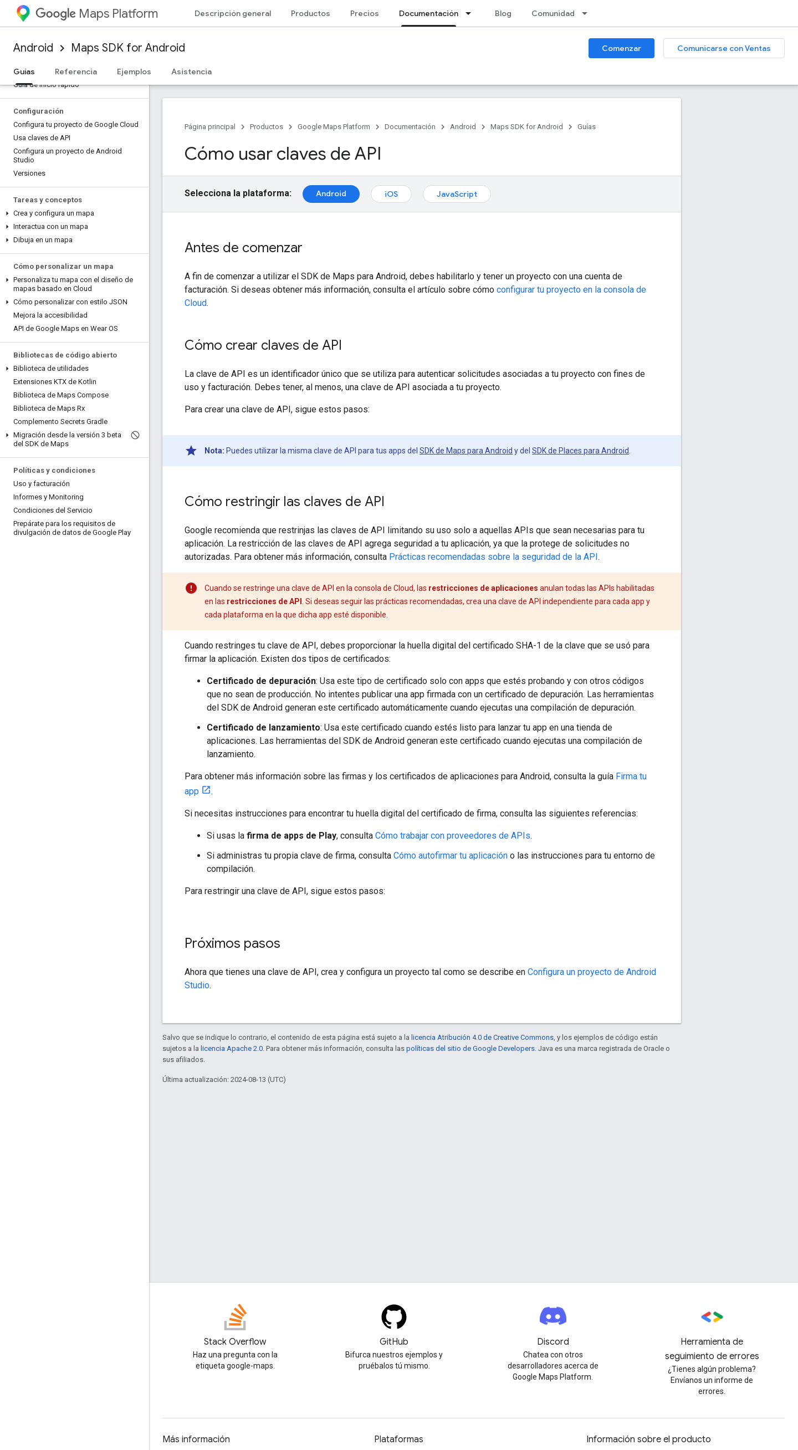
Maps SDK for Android (128, 48)
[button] (72, 213)
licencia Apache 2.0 (232, 1048)
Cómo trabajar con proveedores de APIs (452, 835)
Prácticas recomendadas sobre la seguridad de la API (493, 557)
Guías (586, 126)
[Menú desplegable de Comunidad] (588, 13)
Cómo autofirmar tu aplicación (450, 855)
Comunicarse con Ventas (724, 48)
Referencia (76, 71)
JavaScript (457, 194)
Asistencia (191, 71)
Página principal (210, 126)
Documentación (410, 126)
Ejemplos (134, 71)
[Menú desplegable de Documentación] (471, 13)
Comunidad (553, 13)
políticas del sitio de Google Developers (470, 1048)
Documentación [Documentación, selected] (428, 13)
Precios (364, 13)
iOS (391, 194)
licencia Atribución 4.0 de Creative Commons (482, 1037)
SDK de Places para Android (580, 450)
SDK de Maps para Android (466, 450)
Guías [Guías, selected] (24, 71)
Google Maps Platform (334, 126)
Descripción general (233, 13)
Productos (310, 13)
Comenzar (621, 48)
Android (33, 48)
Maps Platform (96, 13)
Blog (503, 13)
